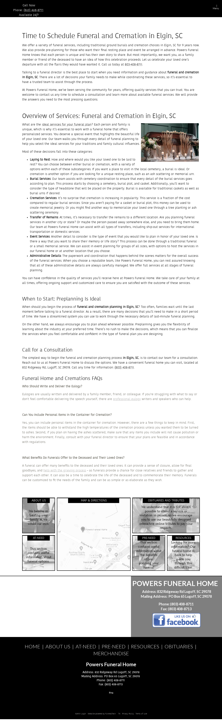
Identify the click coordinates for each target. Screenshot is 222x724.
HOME (32, 646)
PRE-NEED (114, 646)
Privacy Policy (128, 714)
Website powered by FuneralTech (102, 714)
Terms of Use (141, 714)
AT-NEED (86, 646)
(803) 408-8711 (34, 10)
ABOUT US (58, 646)
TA (119, 714)
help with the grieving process (64, 470)
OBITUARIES (179, 646)
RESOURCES (145, 646)
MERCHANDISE (111, 653)
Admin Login (80, 714)
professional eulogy (127, 399)
